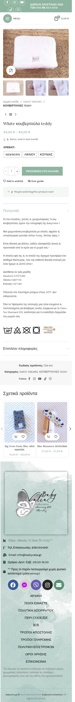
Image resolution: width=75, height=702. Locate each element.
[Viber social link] (18, 10)
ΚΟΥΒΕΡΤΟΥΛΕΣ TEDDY (17, 105)
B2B (36, 625)
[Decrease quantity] (5, 171)
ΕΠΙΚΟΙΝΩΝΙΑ (36, 661)
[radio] (12, 154)
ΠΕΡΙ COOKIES (36, 618)
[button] (7, 53)
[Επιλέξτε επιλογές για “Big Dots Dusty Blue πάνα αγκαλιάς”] (16, 436)
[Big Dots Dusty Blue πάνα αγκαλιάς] (19, 422)
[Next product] (15, 114)
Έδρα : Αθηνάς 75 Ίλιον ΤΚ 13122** (30, 540)
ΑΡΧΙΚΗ (36, 596)
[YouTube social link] (40, 379)
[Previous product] (5, 114)
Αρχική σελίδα (11, 101)
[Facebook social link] (29, 379)
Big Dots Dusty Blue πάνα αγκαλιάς (20, 448)
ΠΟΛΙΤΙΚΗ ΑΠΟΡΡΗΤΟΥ (35, 610)
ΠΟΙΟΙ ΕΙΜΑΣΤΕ (36, 603)
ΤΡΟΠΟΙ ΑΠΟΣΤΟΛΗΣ (36, 632)
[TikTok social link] (11, 10)
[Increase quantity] (17, 171)
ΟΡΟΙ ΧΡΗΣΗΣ (36, 654)
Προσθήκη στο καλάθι (42, 171)
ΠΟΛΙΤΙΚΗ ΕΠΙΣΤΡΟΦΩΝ (36, 647)
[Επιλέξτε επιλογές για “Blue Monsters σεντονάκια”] (48, 436)
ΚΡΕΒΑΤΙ (9, 147)
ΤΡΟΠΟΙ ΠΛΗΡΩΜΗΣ (36, 640)
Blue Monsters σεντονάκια (52, 446)
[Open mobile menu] (11, 18)
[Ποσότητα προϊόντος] (11, 171)
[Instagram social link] (34, 379)
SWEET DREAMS (32, 101)
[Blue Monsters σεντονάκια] (52, 422)
